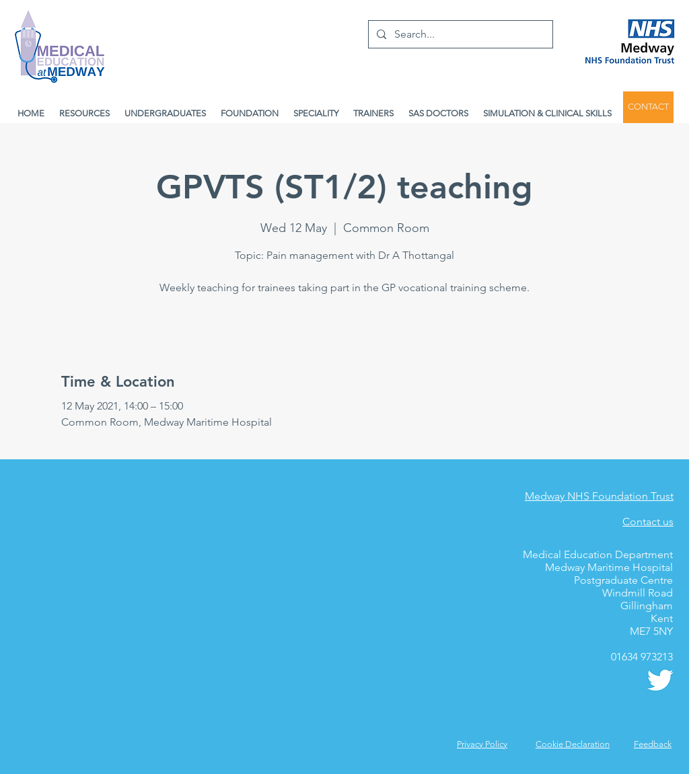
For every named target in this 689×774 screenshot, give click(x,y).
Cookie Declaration (573, 744)
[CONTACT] (648, 107)
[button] (653, 744)
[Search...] (459, 34)
